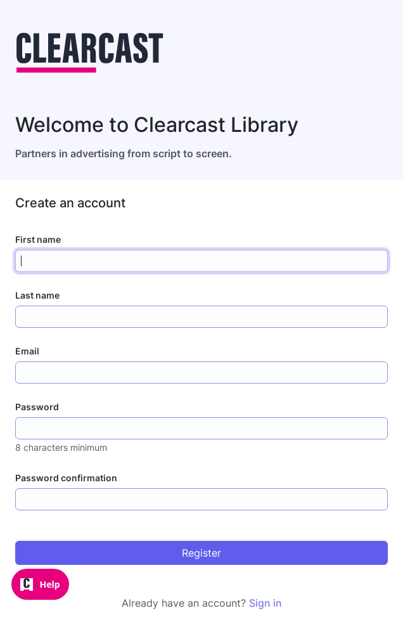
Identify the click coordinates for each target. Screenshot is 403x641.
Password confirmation (66, 477)
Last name (37, 295)
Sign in (265, 603)
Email (27, 351)
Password (37, 406)
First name (38, 239)
